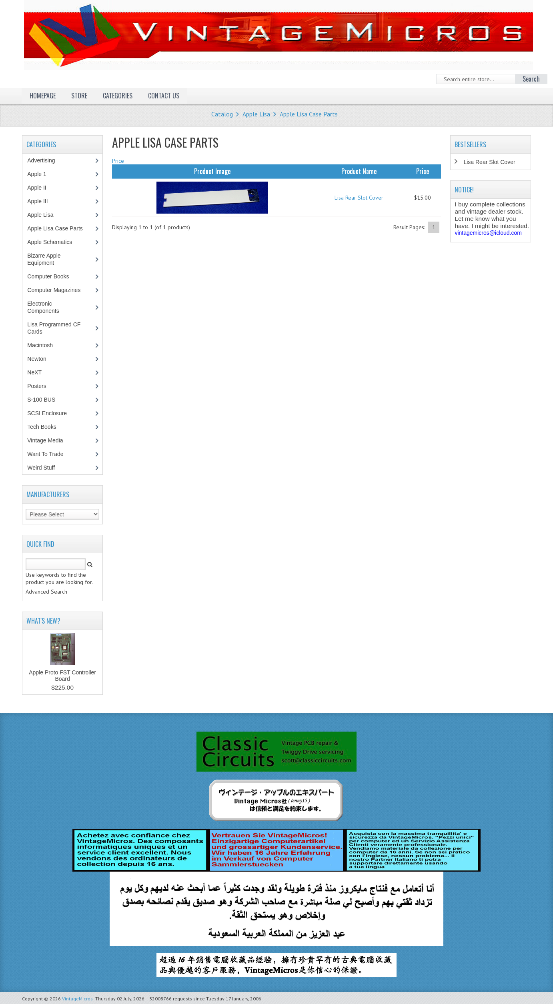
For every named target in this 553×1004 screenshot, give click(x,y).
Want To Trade (45, 454)
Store (79, 95)
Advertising (45, 160)
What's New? (43, 621)
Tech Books (47, 427)
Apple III (41, 201)
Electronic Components (47, 307)
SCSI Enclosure (51, 413)
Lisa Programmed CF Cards (53, 328)
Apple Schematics (53, 242)
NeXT (34, 372)
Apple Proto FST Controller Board (62, 675)
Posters (40, 386)
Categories (117, 95)
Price (118, 160)
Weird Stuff (45, 467)
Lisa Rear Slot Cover (359, 197)
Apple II (40, 187)
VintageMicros (77, 999)
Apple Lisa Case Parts (309, 114)
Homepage (43, 95)
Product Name (359, 171)
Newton (36, 359)
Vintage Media (49, 440)
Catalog (222, 114)
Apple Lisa (256, 114)
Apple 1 (40, 174)
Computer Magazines (59, 290)
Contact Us (163, 95)
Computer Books (53, 276)
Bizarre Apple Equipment (44, 259)
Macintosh (44, 345)
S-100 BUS (45, 399)
